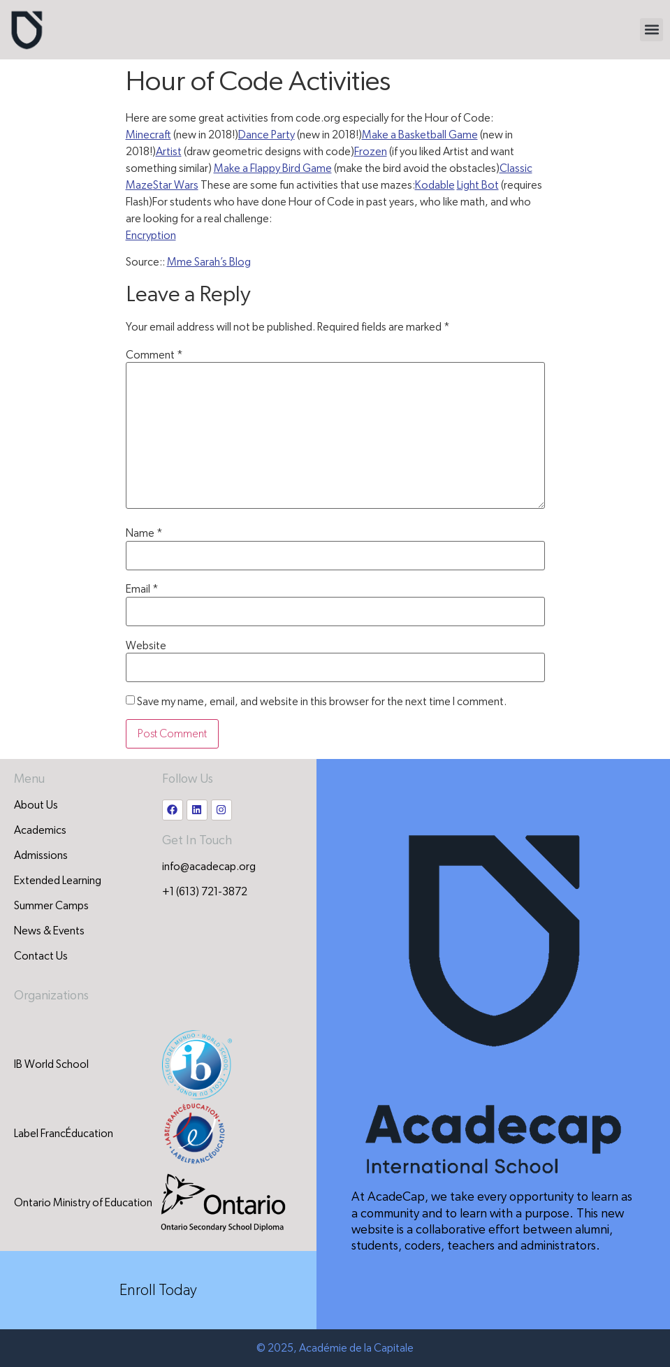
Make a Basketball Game (420, 134)
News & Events (49, 930)
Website (146, 645)
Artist (169, 151)
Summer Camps (51, 905)
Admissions (41, 855)
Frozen (370, 151)
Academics (40, 830)
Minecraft (148, 134)
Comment (154, 355)
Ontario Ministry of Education (83, 1202)
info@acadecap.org (209, 866)
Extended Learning (57, 880)
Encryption (151, 235)
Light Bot (478, 185)
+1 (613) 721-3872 (204, 891)
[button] (651, 29)
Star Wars (175, 185)
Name (144, 533)
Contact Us (41, 956)
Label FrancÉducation (63, 1133)
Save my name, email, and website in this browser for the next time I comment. (322, 701)
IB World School (51, 1064)
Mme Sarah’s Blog (209, 262)
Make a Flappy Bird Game (273, 168)
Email (142, 589)
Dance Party (266, 134)
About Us (36, 805)
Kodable (435, 185)
